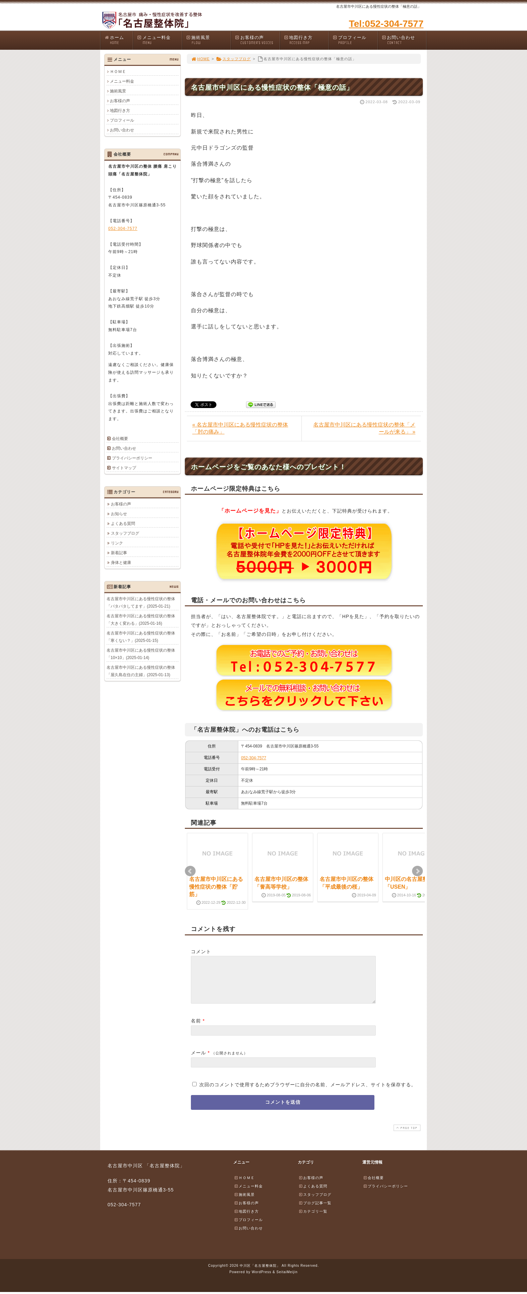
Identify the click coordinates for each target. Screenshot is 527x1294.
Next (417, 871)
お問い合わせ (404, 40)
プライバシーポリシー (132, 458)
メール (198, 1060)
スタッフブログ (233, 59)
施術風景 (208, 40)
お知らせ (119, 513)
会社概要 (120, 438)
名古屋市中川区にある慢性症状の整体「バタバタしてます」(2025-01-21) (141, 602)
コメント (201, 951)
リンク (117, 542)
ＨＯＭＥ (118, 71)
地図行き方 (306, 40)
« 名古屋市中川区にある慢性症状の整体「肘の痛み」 (240, 428)
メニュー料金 (159, 40)
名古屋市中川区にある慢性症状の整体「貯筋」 (216, 886)
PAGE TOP (406, 1136)
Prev (190, 871)
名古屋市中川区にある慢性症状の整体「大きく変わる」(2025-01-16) (141, 619)
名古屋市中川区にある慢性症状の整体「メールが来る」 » (364, 428)
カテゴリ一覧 (312, 1219)
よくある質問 (123, 523)
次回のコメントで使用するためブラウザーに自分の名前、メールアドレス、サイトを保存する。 (307, 1092)
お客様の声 (257, 40)
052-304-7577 (253, 758)
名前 (196, 1029)
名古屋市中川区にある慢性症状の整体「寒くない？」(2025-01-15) (141, 637)
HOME (200, 59)
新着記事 (119, 552)
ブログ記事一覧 (314, 1211)
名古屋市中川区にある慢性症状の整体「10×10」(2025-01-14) (141, 654)
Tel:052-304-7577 (386, 23)
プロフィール (354, 40)
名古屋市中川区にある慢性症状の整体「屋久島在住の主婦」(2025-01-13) (141, 671)
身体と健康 (121, 562)
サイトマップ (124, 468)
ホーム (118, 40)
